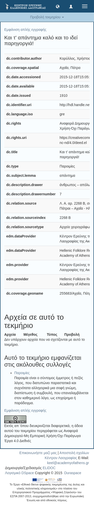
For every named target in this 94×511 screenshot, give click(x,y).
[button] (57, 6)
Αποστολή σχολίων (74, 453)
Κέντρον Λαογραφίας (61, 458)
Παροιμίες (22, 373)
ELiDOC (49, 468)
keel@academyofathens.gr (68, 463)
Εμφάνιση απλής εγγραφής (25, 30)
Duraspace (72, 473)
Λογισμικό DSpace (19, 473)
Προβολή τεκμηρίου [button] (47, 17)
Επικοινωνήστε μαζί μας (38, 453)
